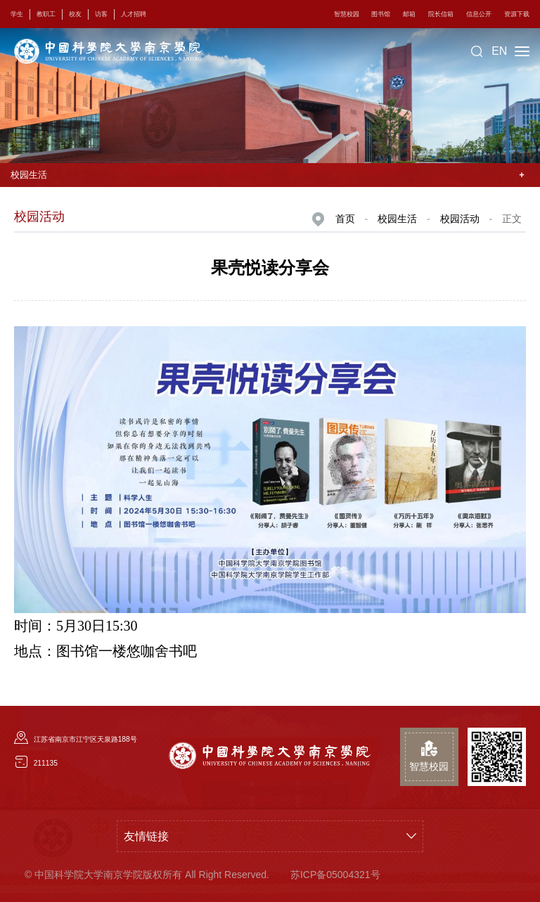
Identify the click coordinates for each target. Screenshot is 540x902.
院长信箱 (441, 14)
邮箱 (409, 14)
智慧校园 (346, 14)
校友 (75, 14)
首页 (345, 218)
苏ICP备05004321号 (335, 874)
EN (499, 51)
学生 (17, 14)
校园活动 (460, 218)
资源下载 (516, 14)
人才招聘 (133, 14)
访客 (101, 14)
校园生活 (397, 218)
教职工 (46, 14)
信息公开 (478, 14)
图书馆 (380, 14)
